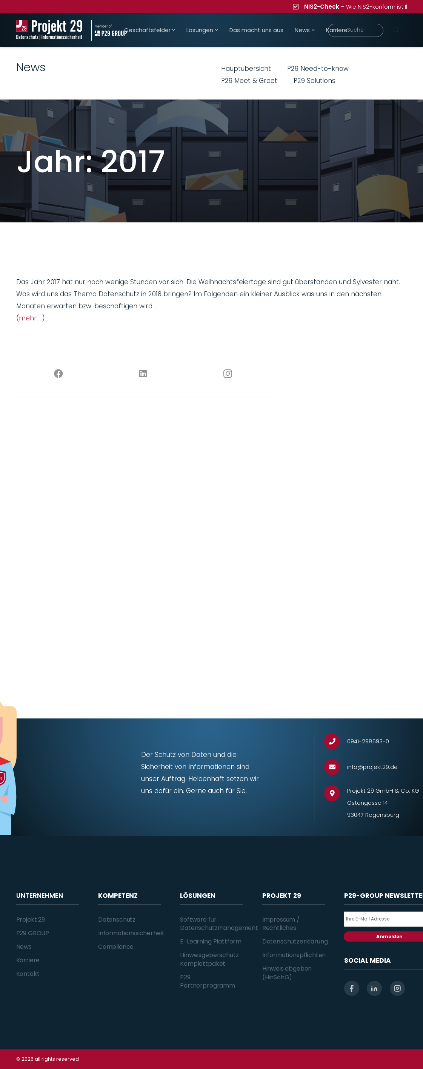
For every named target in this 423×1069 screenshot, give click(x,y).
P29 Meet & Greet (249, 80)
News (24, 946)
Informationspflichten (294, 955)
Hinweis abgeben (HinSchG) (287, 972)
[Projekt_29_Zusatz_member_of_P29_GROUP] (109, 30)
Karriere (28, 960)
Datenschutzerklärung (295, 941)
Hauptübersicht (246, 68)
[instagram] (397, 988)
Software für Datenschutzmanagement (219, 923)
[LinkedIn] (143, 374)
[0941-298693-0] (335, 742)
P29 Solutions (314, 80)
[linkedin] (374, 988)
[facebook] (351, 988)
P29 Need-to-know (318, 68)
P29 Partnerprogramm (207, 981)
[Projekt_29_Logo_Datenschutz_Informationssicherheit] (49, 30)
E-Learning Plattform (210, 941)
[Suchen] (396, 30)
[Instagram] (228, 374)
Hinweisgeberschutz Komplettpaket (209, 959)
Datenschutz (116, 919)
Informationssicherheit (131, 933)
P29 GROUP (32, 933)
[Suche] (355, 30)
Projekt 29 (30, 919)
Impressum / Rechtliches (281, 923)
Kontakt (28, 973)
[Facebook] (58, 374)
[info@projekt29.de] (335, 767)
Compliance (116, 946)
